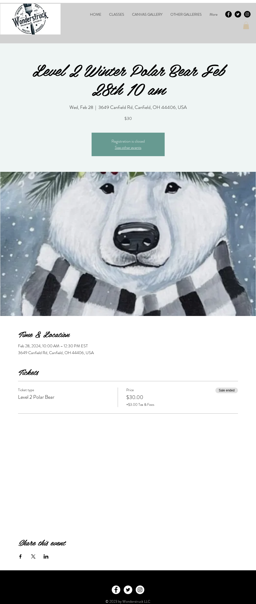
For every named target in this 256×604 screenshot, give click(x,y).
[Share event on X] (33, 556)
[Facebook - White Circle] (116, 589)
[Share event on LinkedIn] (46, 556)
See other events (128, 147)
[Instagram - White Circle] (140, 589)
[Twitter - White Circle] (128, 589)
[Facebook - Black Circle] (228, 14)
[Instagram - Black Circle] (247, 14)
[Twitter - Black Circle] (238, 14)
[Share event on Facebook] (20, 556)
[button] (116, 14)
